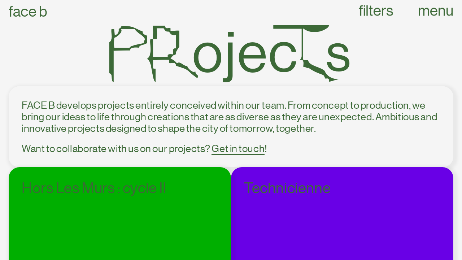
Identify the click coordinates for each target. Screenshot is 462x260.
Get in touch (238, 148)
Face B (28, 11)
